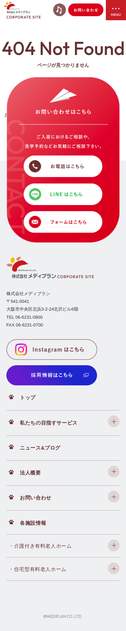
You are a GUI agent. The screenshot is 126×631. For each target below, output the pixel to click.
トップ (28, 397)
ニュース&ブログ (40, 448)
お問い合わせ (35, 497)
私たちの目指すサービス (49, 423)
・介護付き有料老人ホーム (40, 546)
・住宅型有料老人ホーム (38, 569)
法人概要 (30, 473)
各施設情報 (33, 523)
